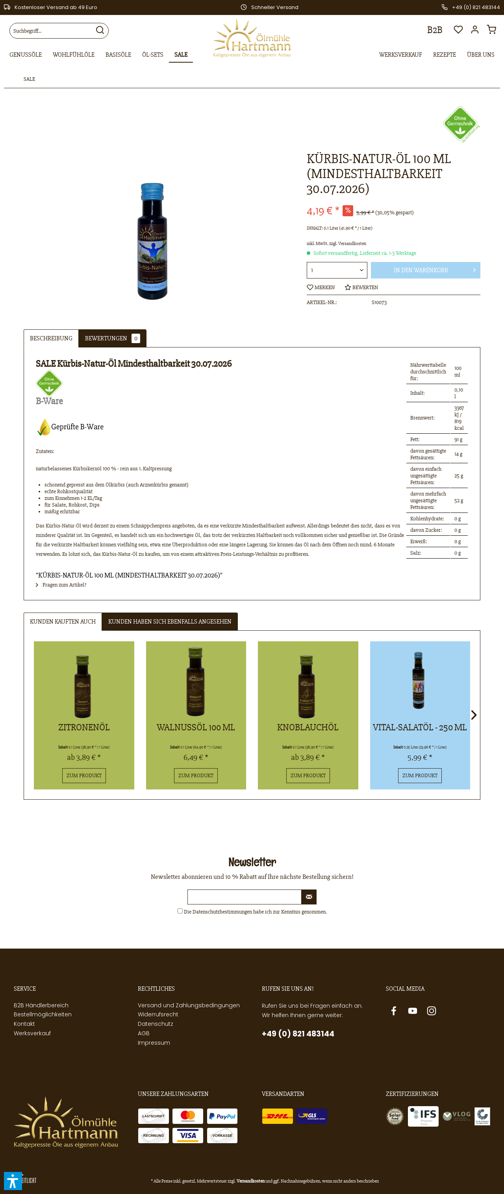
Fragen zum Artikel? (61, 584)
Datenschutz (155, 1024)
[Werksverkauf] (401, 55)
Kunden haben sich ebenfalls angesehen (170, 622)
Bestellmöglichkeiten (43, 1014)
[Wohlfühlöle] (73, 55)
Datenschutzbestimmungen (222, 911)
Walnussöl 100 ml (196, 727)
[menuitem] (59, 31)
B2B (435, 30)
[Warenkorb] (493, 32)
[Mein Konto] (477, 32)
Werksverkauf (32, 1033)
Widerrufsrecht (158, 1014)
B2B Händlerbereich (41, 1005)
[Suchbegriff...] (59, 31)
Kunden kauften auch (63, 622)
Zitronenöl (84, 727)
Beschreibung (51, 338)
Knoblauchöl (308, 727)
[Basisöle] (118, 55)
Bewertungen (112, 338)
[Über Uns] (480, 55)
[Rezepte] (444, 55)
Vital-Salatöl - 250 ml (420, 727)
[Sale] (181, 55)
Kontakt (24, 1024)
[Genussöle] (25, 55)
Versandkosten (251, 1181)
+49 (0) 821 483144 (298, 1034)
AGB (144, 1033)
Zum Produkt (84, 775)
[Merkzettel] (458, 32)
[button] (13, 1181)
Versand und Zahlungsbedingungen (189, 1005)
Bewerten (361, 287)
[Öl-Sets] (153, 55)
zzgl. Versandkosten (347, 244)
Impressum (154, 1043)
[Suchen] (100, 31)
